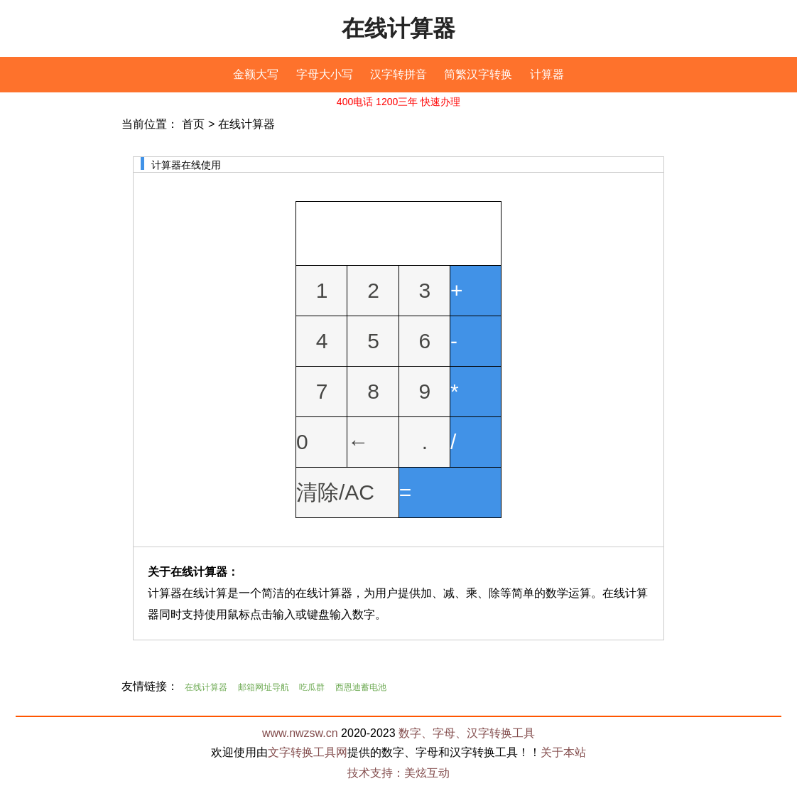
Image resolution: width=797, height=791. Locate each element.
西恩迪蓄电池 (360, 687)
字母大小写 (324, 74)
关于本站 (563, 752)
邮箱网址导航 (263, 687)
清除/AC (335, 492)
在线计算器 (398, 28)
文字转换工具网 (307, 752)
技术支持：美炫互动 (398, 773)
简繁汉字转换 (478, 74)
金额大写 (255, 74)
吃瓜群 (312, 687)
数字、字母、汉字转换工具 (466, 733)
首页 (193, 124)
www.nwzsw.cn (300, 733)
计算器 (547, 74)
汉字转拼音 (398, 74)
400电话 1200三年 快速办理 (398, 101)
